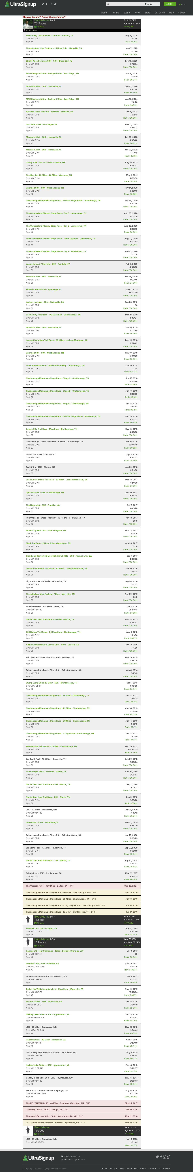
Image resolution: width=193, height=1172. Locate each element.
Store (147, 12)
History (128, 26)
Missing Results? (32, 17)
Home (104, 12)
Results (115, 12)
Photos (39, 26)
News (137, 12)
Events (127, 12)
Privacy (166, 1168)
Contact (182, 12)
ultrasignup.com (77, 1159)
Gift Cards (159, 12)
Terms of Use (155, 1168)
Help (171, 12)
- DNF (50, 886)
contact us (75, 1156)
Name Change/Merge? (54, 17)
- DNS (61, 892)
